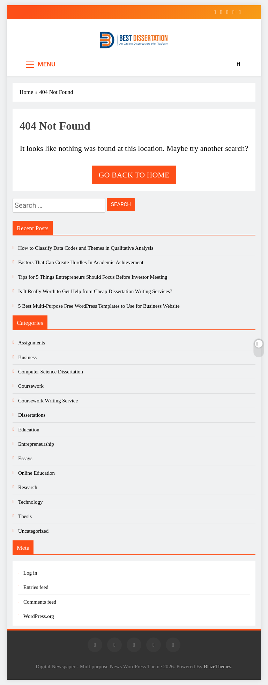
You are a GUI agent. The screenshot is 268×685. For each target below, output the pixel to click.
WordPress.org (38, 616)
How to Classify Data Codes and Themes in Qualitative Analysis (85, 248)
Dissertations (31, 415)
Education (28, 429)
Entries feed (36, 587)
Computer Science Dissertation (50, 371)
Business (27, 357)
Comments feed (39, 602)
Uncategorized (33, 531)
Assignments (31, 342)
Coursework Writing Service (48, 400)
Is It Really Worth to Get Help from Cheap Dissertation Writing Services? (95, 291)
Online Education (36, 473)
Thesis (25, 516)
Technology (30, 502)
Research (27, 487)
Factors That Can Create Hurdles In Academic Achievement (80, 262)
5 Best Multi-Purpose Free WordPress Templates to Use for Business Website (99, 306)
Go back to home (134, 174)
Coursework (31, 386)
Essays (25, 458)
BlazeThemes (217, 666)
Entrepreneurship (36, 444)
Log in (30, 573)
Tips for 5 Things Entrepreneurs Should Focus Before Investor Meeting (92, 277)
